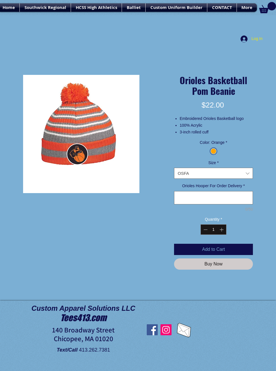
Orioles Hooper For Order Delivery (213, 186)
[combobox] (213, 173)
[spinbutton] (213, 229)
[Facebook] (152, 329)
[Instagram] (166, 329)
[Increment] (222, 229)
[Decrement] (204, 229)
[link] (267, 7)
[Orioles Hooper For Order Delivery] (213, 198)
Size (213, 162)
